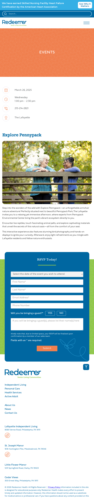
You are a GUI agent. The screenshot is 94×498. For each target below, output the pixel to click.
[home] (14, 23)
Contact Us (11, 413)
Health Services (13, 392)
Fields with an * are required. (26, 340)
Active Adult (11, 396)
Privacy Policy (54, 487)
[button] (86, 23)
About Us (10, 405)
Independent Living (15, 385)
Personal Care (12, 389)
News (8, 409)
